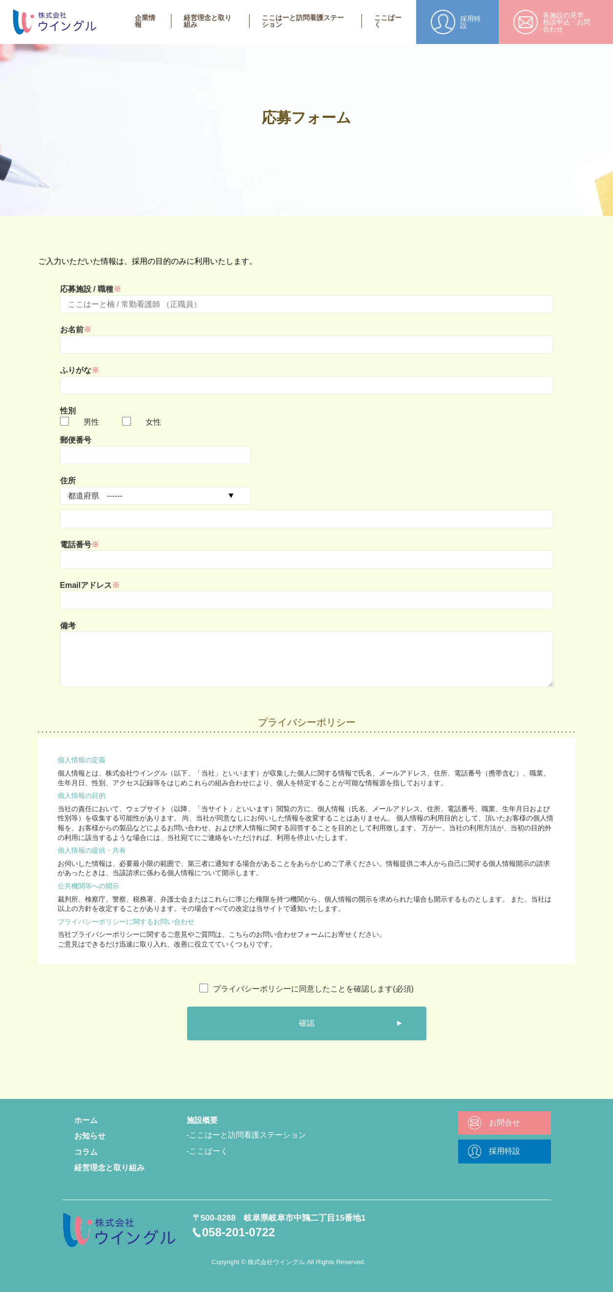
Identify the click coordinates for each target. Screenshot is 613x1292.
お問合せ (504, 1123)
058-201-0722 (238, 1232)
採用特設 (504, 1151)
